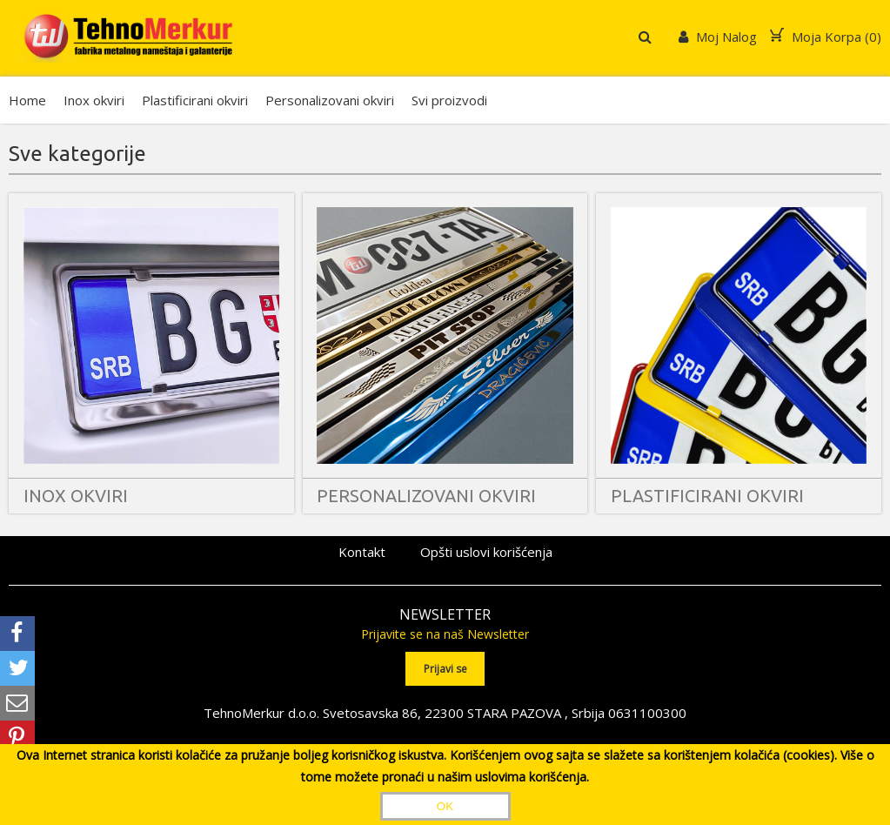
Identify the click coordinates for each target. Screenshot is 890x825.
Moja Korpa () (825, 36)
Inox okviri (94, 100)
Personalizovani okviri (329, 100)
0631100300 (647, 712)
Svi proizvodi (449, 100)
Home (27, 100)
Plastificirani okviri (195, 100)
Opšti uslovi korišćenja (486, 551)
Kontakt (361, 551)
